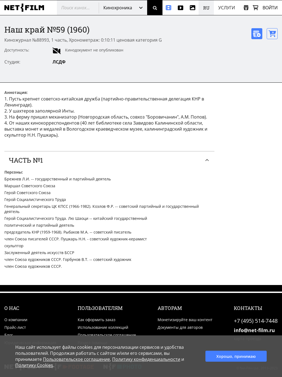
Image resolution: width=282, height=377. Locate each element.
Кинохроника (117, 8)
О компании (15, 319)
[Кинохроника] (168, 7)
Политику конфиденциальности (146, 359)
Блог (8, 335)
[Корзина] (255, 7)
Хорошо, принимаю (236, 356)
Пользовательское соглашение (107, 335)
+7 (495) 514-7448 (256, 320)
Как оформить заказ (96, 319)
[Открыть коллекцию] (246, 7)
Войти (270, 8)
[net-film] (26, 8)
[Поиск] (154, 7)
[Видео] (181, 7)
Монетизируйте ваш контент (185, 319)
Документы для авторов (180, 327)
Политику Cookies (34, 365)
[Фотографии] (193, 7)
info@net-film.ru (254, 330)
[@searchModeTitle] (76, 7)
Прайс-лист (15, 327)
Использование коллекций (103, 327)
